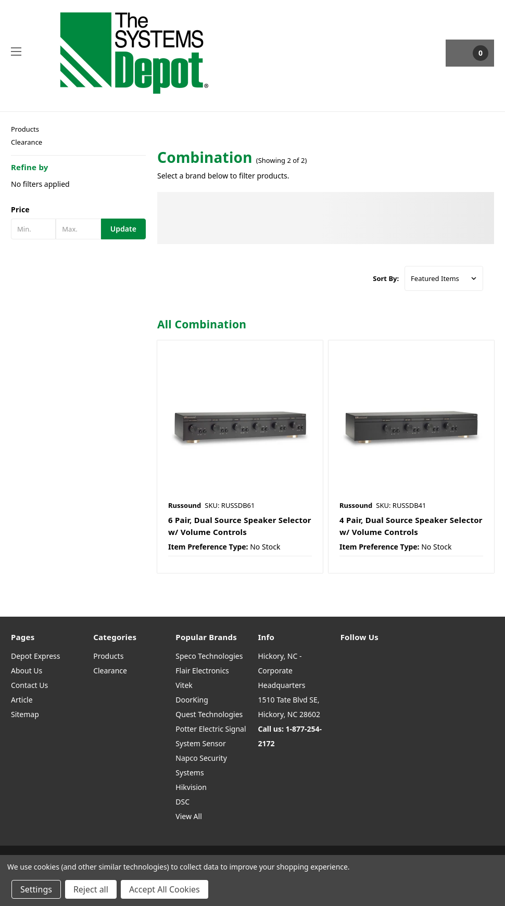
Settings (36, 889)
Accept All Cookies (164, 889)
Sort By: (386, 278)
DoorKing (191, 700)
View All (188, 816)
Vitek (183, 685)
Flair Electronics (202, 670)
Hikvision (191, 787)
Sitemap (25, 714)
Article (22, 700)
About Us (26, 670)
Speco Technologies (209, 656)
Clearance (26, 142)
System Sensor (200, 743)
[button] (78, 209)
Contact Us (29, 685)
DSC (182, 802)
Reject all (90, 889)
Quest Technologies (209, 714)
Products (25, 129)
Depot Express (35, 656)
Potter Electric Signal (210, 729)
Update (123, 229)
